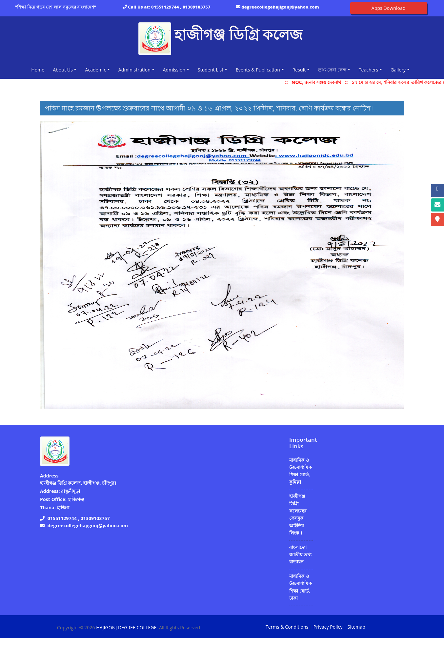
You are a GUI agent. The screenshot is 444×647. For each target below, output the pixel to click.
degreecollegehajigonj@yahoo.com (280, 7)
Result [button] (299, 70)
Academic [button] (95, 70)
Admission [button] (174, 70)
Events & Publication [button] (258, 70)
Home (39, 69)
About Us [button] (63, 70)
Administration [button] (134, 70)
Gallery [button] (398, 70)
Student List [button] (211, 70)
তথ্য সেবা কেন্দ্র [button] (332, 70)
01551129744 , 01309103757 (181, 7)
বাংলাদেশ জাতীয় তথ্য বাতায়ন (300, 554)
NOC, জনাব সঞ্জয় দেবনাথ (320, 82)
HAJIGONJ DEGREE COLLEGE (126, 627)
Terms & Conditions (287, 627)
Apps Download (389, 8)
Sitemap (356, 627)
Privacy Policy (328, 627)
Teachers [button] (368, 70)
